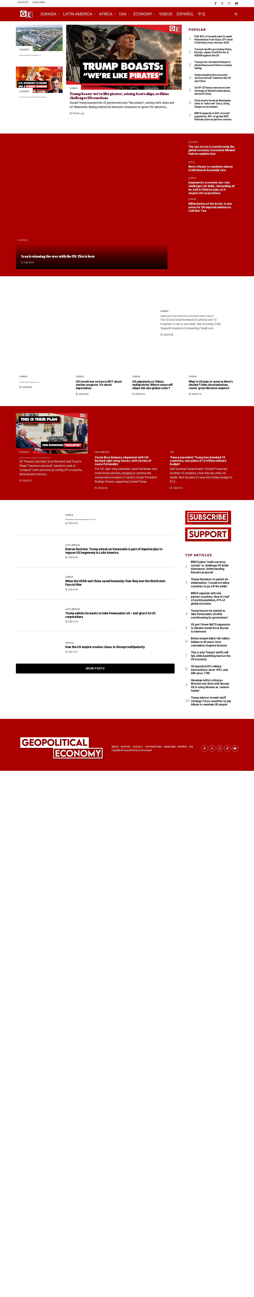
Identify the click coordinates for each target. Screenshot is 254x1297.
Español (185, 14)
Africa (105, 14)
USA (122, 14)
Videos (165, 14)
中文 (202, 14)
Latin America (77, 14)
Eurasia (48, 14)
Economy (142, 14)
